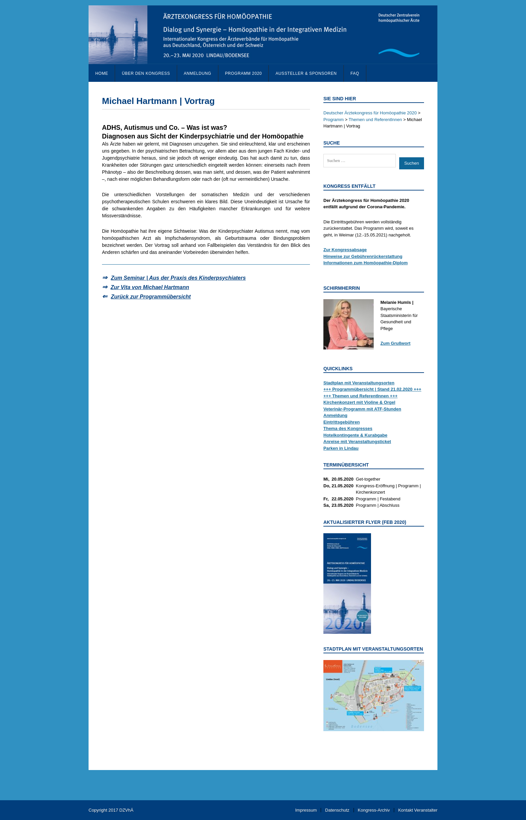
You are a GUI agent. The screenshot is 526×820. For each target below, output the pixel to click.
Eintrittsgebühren (341, 422)
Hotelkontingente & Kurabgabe (355, 435)
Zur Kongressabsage (345, 249)
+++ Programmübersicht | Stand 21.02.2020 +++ (372, 389)
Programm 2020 (243, 73)
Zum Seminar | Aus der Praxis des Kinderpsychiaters (178, 278)
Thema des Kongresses (347, 428)
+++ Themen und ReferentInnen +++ (360, 395)
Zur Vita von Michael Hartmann (150, 287)
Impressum (306, 810)
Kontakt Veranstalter (417, 810)
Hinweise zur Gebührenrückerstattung (363, 256)
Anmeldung (197, 73)
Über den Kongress (146, 73)
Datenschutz (337, 810)
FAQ (355, 73)
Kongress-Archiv (374, 810)
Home (101, 73)
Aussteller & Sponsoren (305, 73)
